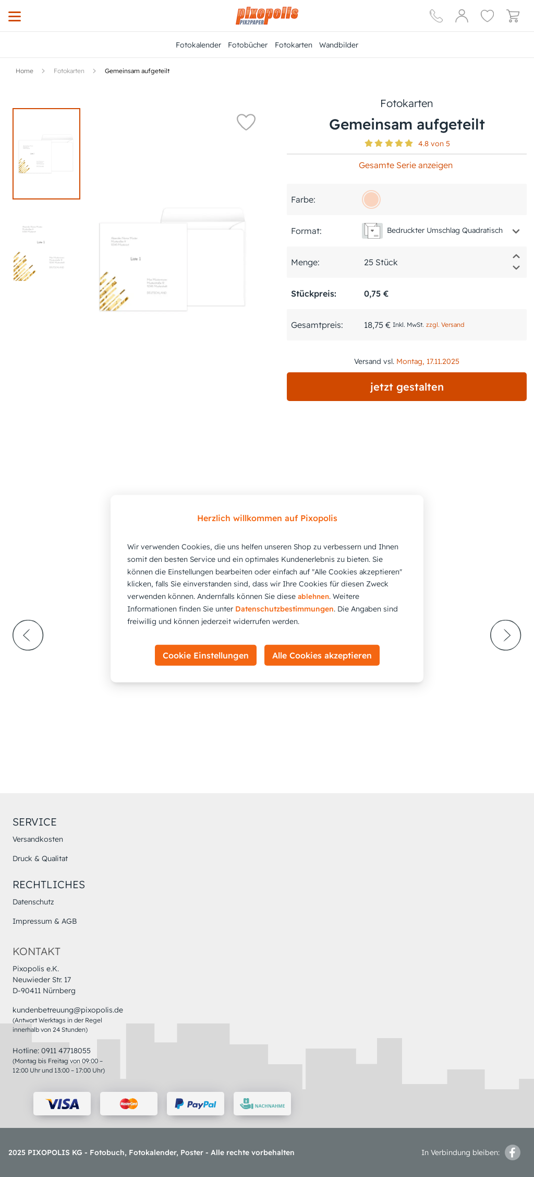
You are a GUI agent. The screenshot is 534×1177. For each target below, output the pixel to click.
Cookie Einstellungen (206, 655)
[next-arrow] (506, 663)
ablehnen (313, 596)
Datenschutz (33, 902)
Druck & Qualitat (40, 858)
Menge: (305, 262)
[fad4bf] (371, 199)
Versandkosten (38, 839)
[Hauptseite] (267, 15)
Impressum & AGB (45, 921)
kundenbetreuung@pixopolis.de (68, 1010)
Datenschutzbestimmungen (284, 609)
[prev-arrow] (28, 663)
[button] (246, 121)
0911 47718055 (66, 1050)
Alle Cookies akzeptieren (322, 655)
